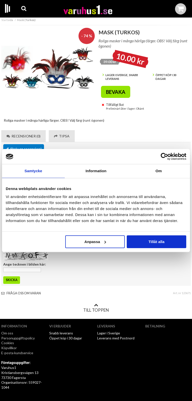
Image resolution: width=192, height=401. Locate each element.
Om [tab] (159, 171)
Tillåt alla (156, 242)
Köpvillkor (9, 348)
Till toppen (96, 308)
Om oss (7, 333)
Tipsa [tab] (62, 136)
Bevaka (115, 92)
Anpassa (95, 242)
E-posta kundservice (17, 353)
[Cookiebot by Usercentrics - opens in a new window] (164, 156)
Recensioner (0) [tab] (23, 136)
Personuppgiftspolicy (18, 338)
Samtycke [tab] (33, 171)
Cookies (7, 343)
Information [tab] (96, 171)
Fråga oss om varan (21, 293)
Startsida (7, 20)
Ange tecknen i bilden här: (24, 264)
